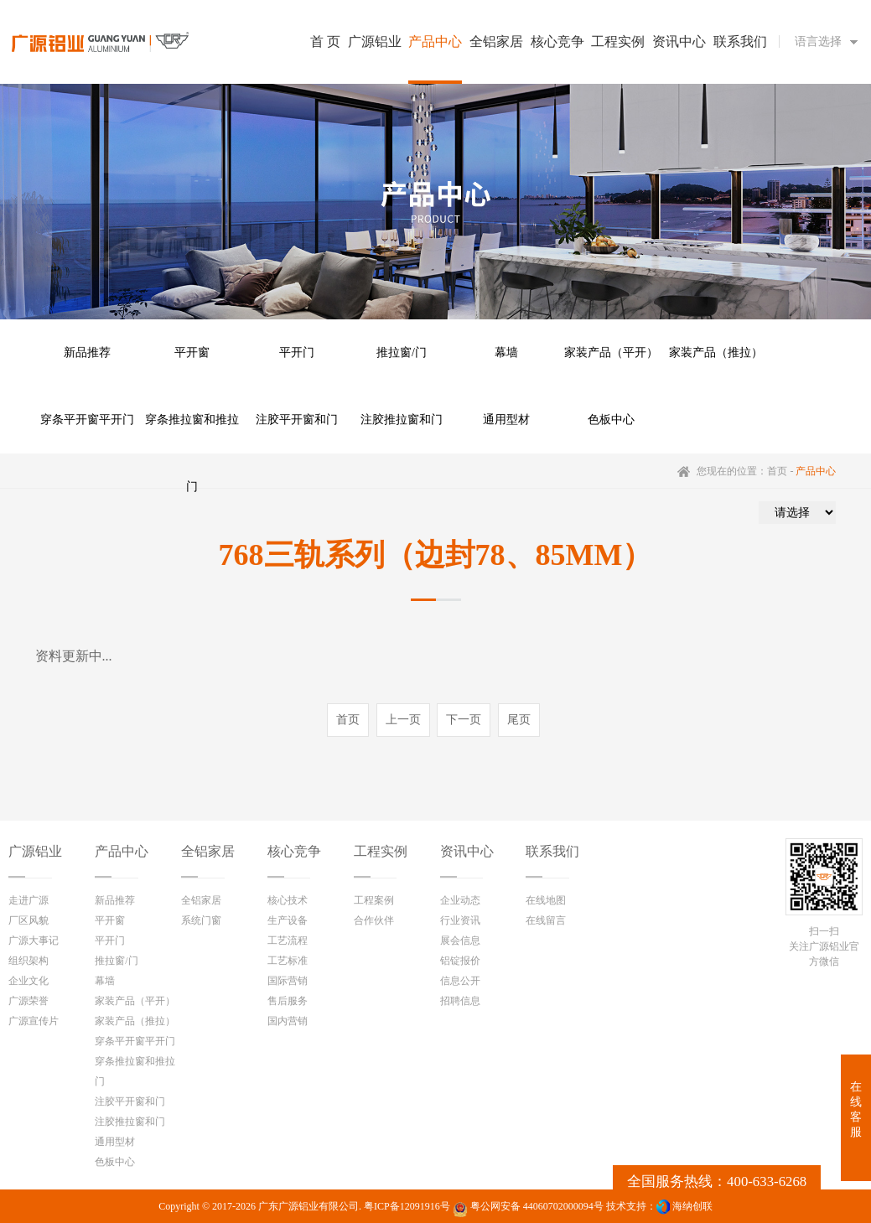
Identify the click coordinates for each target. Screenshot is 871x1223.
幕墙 (506, 352)
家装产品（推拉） (716, 352)
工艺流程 (287, 940)
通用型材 (506, 419)
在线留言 (546, 920)
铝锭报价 (460, 960)
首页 (777, 471)
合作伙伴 (374, 920)
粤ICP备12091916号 (407, 1206)
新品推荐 (87, 352)
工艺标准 (287, 960)
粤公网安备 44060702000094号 (528, 1208)
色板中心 (611, 419)
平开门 (296, 352)
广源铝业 (35, 851)
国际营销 (287, 981)
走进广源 (28, 900)
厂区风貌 (28, 920)
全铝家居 (208, 851)
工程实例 (380, 851)
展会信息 (460, 940)
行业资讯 (460, 920)
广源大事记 (33, 940)
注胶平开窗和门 (297, 419)
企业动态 (460, 900)
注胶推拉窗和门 (401, 419)
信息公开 (460, 981)
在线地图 (546, 900)
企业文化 (28, 981)
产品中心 (121, 851)
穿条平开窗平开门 (87, 419)
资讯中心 (467, 851)
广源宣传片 (33, 1021)
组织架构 (28, 960)
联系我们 (552, 851)
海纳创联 (692, 1206)
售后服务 (287, 1001)
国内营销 (287, 1021)
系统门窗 (201, 920)
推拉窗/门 (401, 352)
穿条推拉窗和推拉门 (192, 433)
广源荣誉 (28, 1001)
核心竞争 (294, 851)
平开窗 (192, 352)
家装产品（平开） (611, 352)
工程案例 (374, 900)
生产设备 (287, 920)
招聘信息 (460, 1001)
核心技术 (287, 900)
